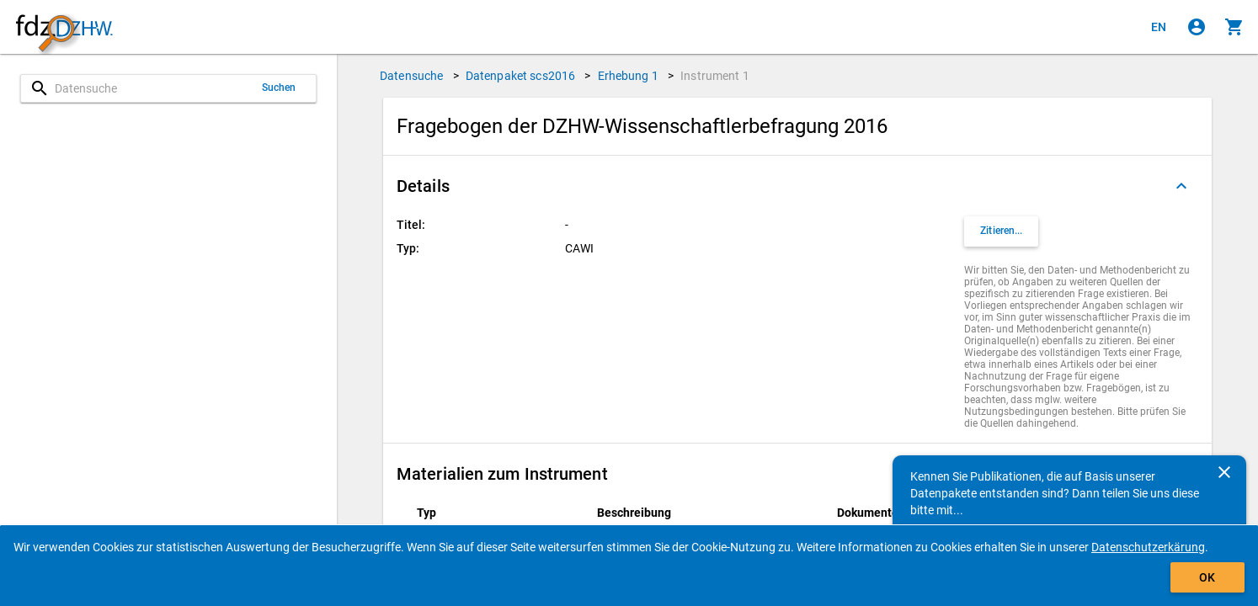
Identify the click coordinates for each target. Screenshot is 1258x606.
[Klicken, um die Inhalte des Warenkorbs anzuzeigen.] (1234, 27)
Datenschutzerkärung (1148, 547)
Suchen (279, 87)
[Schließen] (1224, 472)
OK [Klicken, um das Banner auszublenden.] (1207, 577)
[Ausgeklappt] (1181, 186)
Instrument (714, 75)
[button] (797, 186)
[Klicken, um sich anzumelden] (1196, 27)
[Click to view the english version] (1158, 27)
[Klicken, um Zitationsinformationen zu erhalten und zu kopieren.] (1001, 231)
